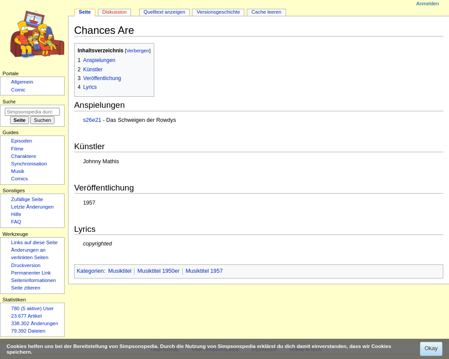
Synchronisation (29, 163)
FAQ (16, 221)
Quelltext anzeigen (164, 12)
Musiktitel (119, 271)
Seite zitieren (25, 287)
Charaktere (23, 156)
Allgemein (22, 81)
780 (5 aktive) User (32, 308)
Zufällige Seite (27, 199)
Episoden (21, 140)
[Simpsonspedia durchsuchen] (32, 112)
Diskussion (114, 12)
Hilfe (16, 214)
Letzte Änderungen (32, 206)
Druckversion (25, 265)
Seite (85, 12)
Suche (9, 101)
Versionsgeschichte (218, 12)
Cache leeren (266, 12)
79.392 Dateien (28, 330)
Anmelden (427, 3)
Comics (19, 178)
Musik (17, 171)
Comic (18, 89)
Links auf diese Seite (34, 242)
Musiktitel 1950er (159, 271)
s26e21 (92, 120)
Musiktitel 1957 (204, 271)
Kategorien (90, 271)
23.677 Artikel (26, 316)
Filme (17, 148)
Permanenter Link (31, 272)
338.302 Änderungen (34, 323)
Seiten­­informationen (33, 280)
